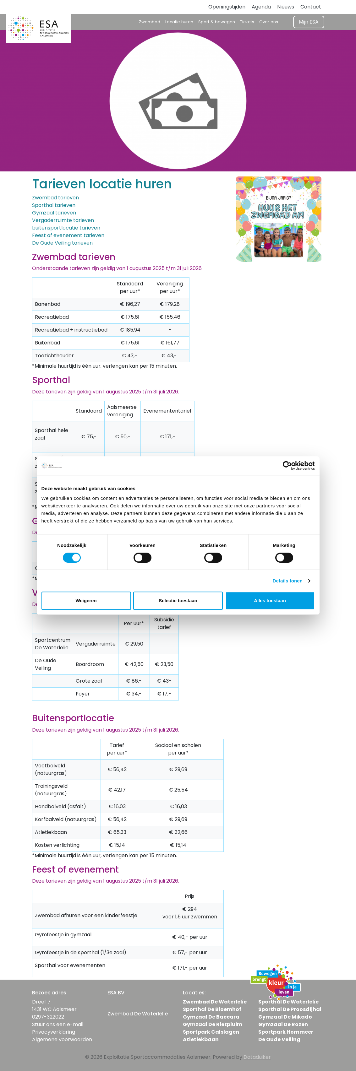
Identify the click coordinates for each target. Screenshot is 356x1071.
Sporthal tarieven (53, 205)
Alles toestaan (270, 600)
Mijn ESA (309, 21)
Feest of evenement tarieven (68, 235)
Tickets (247, 22)
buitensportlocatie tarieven (66, 227)
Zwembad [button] (149, 22)
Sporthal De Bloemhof (212, 1009)
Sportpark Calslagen (211, 1032)
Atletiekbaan (201, 1039)
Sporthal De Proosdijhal (289, 1009)
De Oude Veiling (279, 1039)
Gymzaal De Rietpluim (212, 1024)
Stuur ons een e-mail (57, 1024)
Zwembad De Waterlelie (215, 1001)
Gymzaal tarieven (54, 212)
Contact (310, 6)
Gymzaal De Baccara (211, 1016)
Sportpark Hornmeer (285, 1032)
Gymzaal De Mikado (285, 1016)
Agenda (261, 6)
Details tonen (288, 580)
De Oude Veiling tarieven (62, 242)
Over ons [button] (268, 22)
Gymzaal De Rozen (283, 1024)
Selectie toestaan (178, 600)
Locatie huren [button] (179, 22)
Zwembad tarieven (55, 197)
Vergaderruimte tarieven (63, 220)
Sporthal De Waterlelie (288, 1001)
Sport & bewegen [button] (216, 22)
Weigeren (85, 600)
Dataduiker (257, 1057)
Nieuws (285, 6)
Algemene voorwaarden (62, 1039)
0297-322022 (48, 1016)
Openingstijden (226, 6)
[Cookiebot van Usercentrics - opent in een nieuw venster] (287, 465)
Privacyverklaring (53, 1032)
